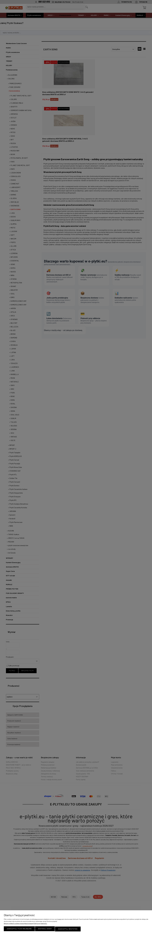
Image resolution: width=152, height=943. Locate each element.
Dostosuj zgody (45, 929)
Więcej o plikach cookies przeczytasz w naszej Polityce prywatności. (25, 924)
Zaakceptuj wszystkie (68, 929)
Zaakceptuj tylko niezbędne (19, 929)
